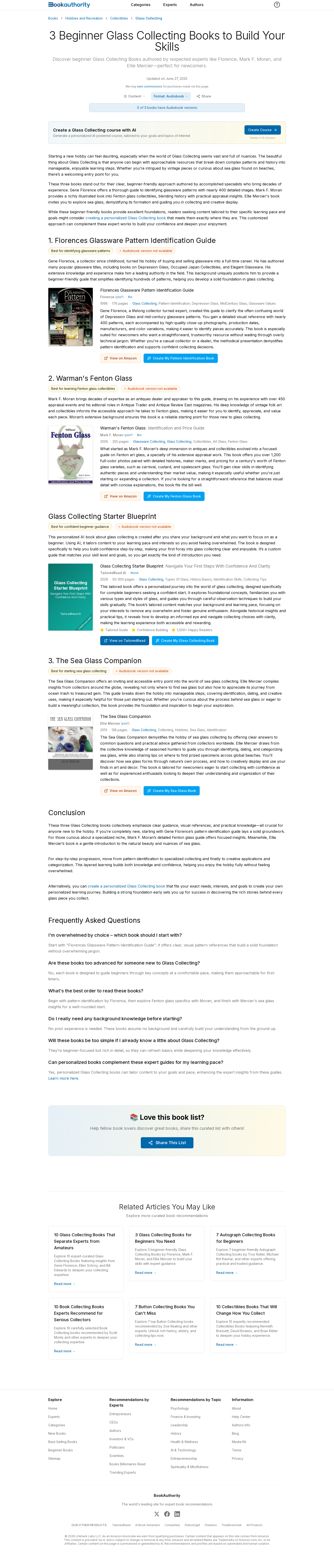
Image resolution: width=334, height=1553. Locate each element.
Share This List (167, 1142)
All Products (254, 1525)
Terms (236, 1450)
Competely (172, 1525)
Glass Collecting (144, 303)
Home (52, 1408)
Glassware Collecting (149, 441)
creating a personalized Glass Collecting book (126, 218)
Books (53, 18)
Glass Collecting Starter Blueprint (102, 516)
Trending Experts (122, 1472)
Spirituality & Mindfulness (190, 1467)
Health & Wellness (184, 1442)
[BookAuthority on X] (157, 1514)
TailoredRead (121, 1525)
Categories (140, 4)
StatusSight (192, 1525)
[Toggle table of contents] (134, 96)
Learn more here (63, 1078)
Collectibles (119, 18)
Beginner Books (60, 1450)
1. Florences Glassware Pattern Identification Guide (132, 240)
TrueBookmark (232, 1525)
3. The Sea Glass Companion (94, 660)
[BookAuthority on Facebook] (167, 1514)
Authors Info (241, 1425)
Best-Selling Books (62, 1442)
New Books (57, 1433)
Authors (196, 4)
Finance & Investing (185, 1417)
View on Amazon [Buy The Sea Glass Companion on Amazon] (120, 791)
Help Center (241, 1417)
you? (119, 297)
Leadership (179, 1425)
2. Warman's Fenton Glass (90, 378)
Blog (235, 1433)
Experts (170, 4)
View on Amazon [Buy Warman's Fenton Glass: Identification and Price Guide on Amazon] (120, 496)
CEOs (113, 1422)
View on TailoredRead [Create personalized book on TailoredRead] (124, 641)
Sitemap (54, 1458)
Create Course (262, 130)
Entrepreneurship (184, 1458)
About (134, 573)
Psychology (180, 1408)
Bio (130, 297)
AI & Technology (183, 1450)
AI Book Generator (147, 1525)
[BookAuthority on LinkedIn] (177, 1514)
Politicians (117, 1447)
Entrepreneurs (120, 1414)
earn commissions (149, 86)
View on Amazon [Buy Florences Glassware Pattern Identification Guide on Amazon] (120, 358)
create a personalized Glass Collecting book (126, 886)
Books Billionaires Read (127, 1464)
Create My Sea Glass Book (171, 791)
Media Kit (239, 1442)
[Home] (69, 5)
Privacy (237, 1458)
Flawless (211, 1525)
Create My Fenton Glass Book (174, 496)
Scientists (116, 1456)
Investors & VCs (121, 1439)
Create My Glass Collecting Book (185, 641)
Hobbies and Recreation (84, 18)
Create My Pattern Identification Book (180, 358)
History (176, 1433)
